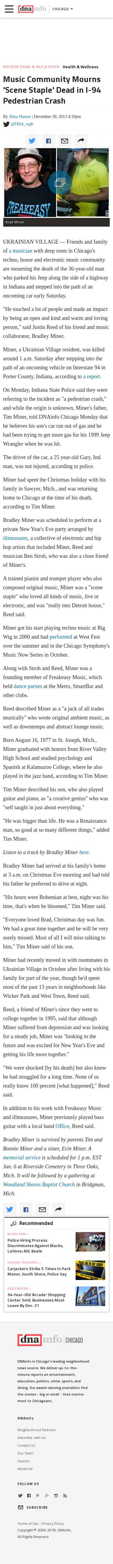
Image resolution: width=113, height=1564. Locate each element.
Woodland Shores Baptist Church (39, 1185)
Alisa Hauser (20, 116)
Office (62, 1126)
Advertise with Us (31, 1437)
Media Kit (25, 1469)
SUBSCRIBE (32, 1507)
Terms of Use (28, 1523)
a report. (92, 376)
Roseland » (18, 1234)
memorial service (22, 1158)
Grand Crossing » (24, 1262)
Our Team (25, 1453)
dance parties (28, 686)
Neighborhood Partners (36, 1430)
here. (84, 852)
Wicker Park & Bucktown (31, 67)
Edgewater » (19, 1288)
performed (61, 637)
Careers (23, 1461)
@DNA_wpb (22, 124)
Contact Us (26, 1445)
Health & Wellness (80, 66)
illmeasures (15, 538)
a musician (20, 251)
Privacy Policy (53, 1523)
